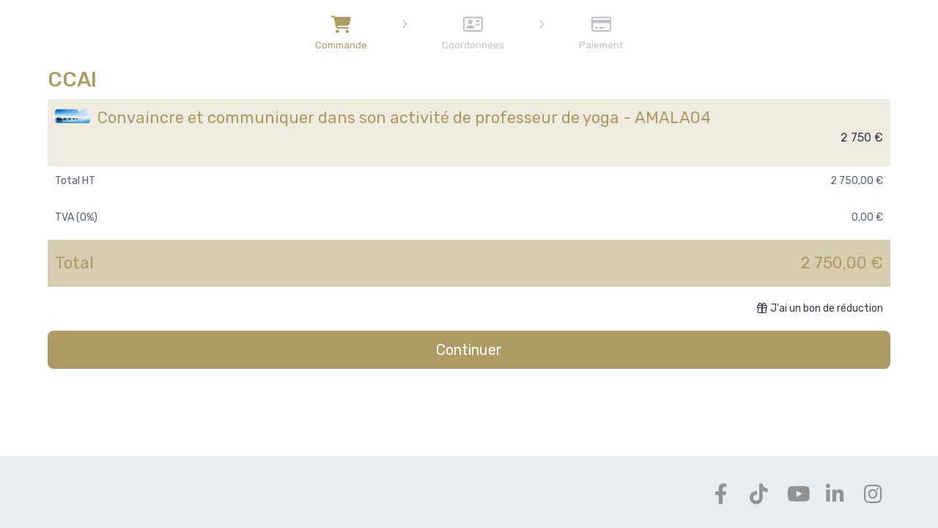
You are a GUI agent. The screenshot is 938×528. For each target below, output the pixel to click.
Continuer (469, 350)
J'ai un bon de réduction (820, 308)
